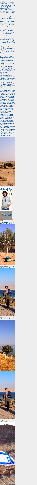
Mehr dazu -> (6, 319)
